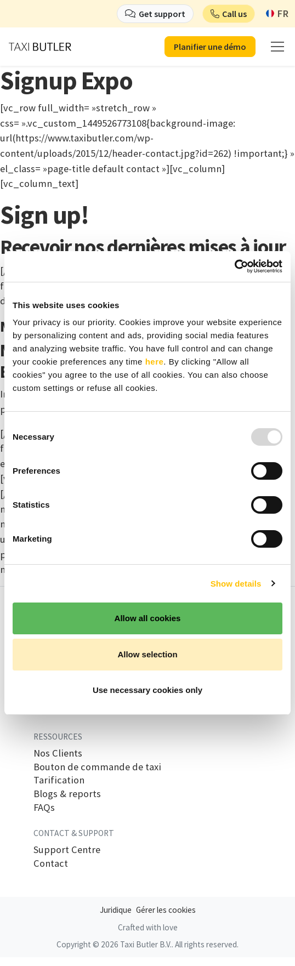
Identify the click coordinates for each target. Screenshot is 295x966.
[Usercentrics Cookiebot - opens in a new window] (234, 266)
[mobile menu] (277, 46)
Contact (50, 863)
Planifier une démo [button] (210, 46)
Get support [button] (162, 13)
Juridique (116, 910)
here (154, 361)
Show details (236, 583)
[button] (229, 13)
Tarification (58, 780)
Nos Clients (57, 753)
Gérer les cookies (166, 910)
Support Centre (66, 850)
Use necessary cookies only (147, 690)
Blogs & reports (67, 794)
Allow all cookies (148, 618)
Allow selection (147, 654)
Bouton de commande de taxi (97, 767)
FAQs (44, 807)
